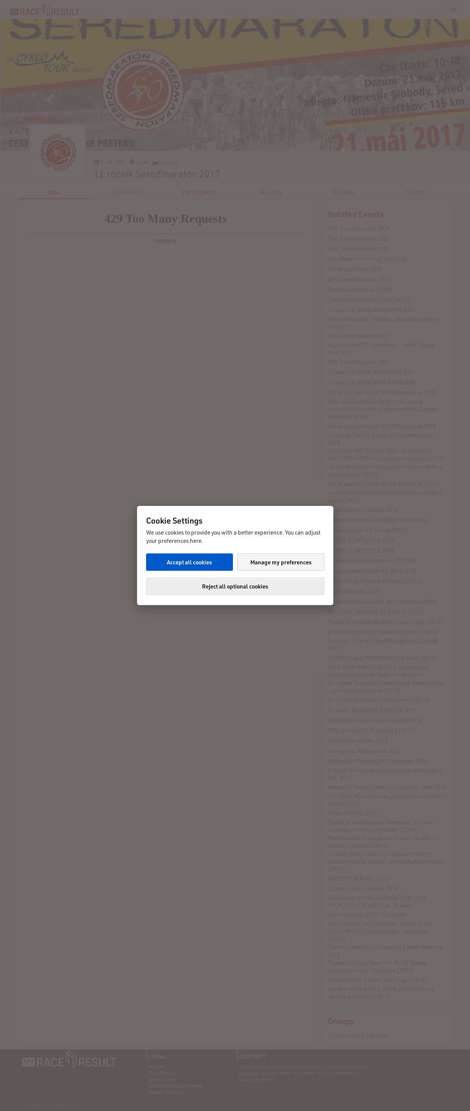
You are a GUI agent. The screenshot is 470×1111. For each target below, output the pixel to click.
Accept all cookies (189, 562)
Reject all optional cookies (235, 586)
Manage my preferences (280, 562)
